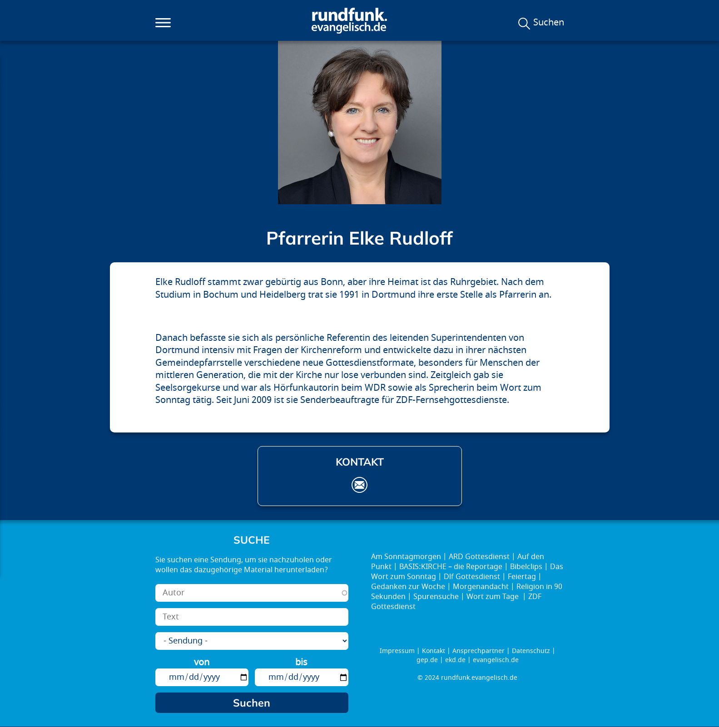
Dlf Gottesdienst (472, 576)
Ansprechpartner (478, 651)
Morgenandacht (481, 586)
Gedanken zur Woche (408, 586)
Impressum (397, 651)
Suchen (548, 22)
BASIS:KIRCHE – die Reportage (450, 566)
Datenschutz (531, 651)
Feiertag (522, 576)
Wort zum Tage (493, 596)
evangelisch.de (496, 660)
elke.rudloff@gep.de (359, 485)
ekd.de (455, 660)
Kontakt (433, 651)
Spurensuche (436, 596)
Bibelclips (526, 566)
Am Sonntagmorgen (406, 556)
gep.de (427, 660)
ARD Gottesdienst (479, 556)
